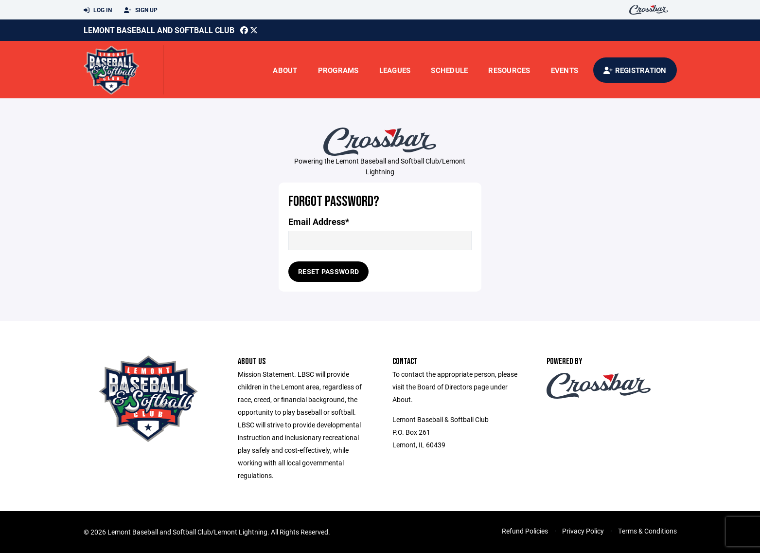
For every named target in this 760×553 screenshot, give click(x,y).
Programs (338, 70)
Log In (98, 10)
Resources (509, 70)
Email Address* (318, 221)
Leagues (395, 70)
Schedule (449, 70)
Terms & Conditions (647, 530)
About (285, 70)
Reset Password (328, 271)
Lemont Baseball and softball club (159, 30)
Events (565, 70)
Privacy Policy (583, 530)
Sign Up (141, 10)
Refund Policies (525, 530)
